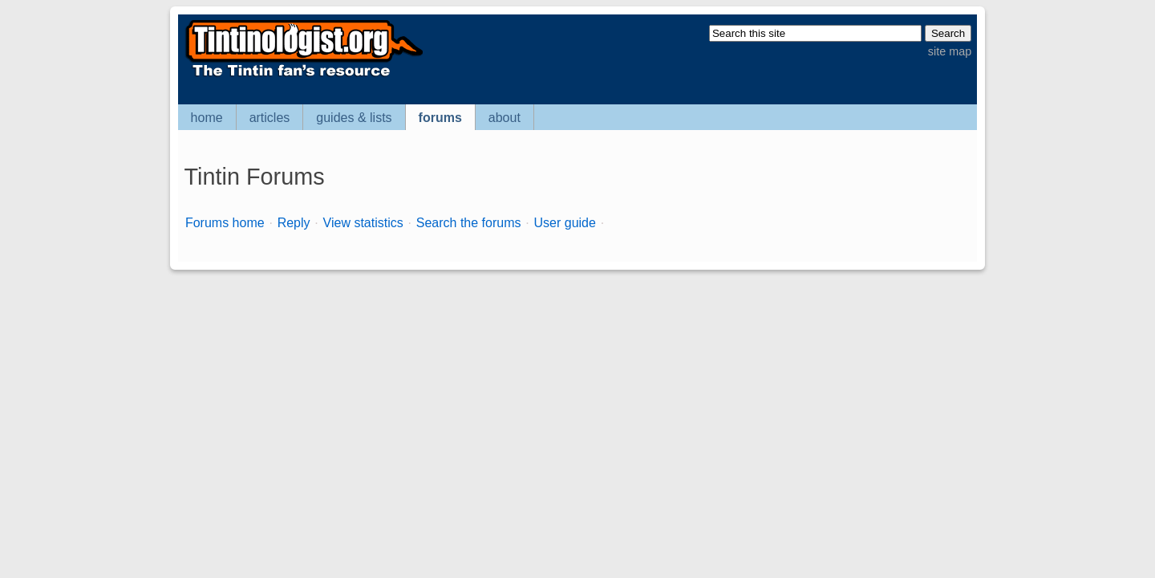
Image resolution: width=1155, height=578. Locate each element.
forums (440, 117)
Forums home (225, 223)
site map (949, 51)
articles (269, 117)
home (207, 117)
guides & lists (353, 117)
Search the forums (468, 223)
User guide (565, 223)
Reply (294, 223)
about (504, 117)
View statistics (363, 223)
